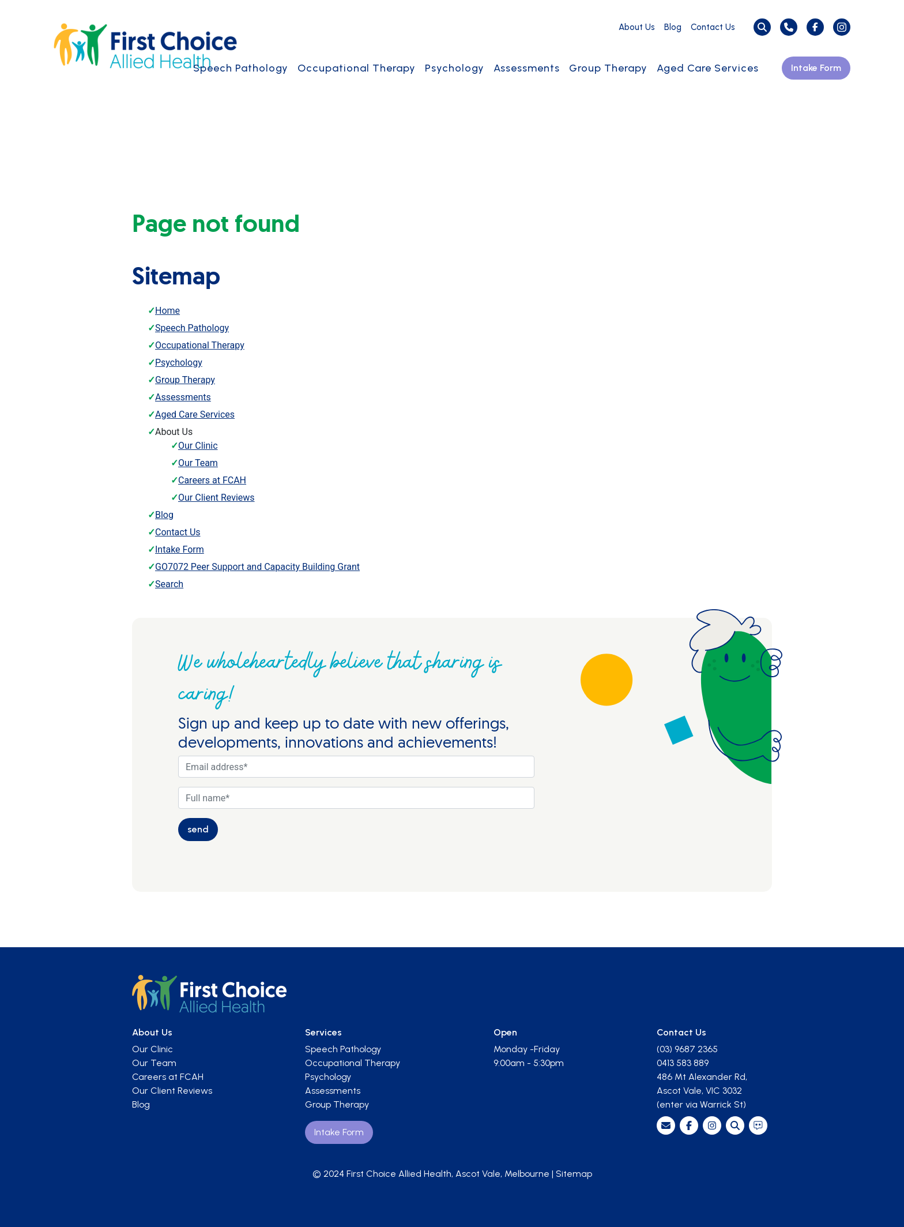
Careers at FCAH (212, 480)
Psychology (454, 68)
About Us (637, 27)
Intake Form (816, 67)
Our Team (198, 462)
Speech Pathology (240, 68)
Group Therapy (608, 68)
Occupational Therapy (356, 68)
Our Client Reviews (216, 497)
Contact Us (713, 27)
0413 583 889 (683, 1062)
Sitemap (574, 1173)
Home (167, 310)
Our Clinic (198, 445)
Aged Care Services (708, 68)
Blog (672, 27)
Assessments (527, 68)
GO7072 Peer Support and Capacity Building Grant (257, 566)
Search (169, 584)
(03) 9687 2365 (687, 1049)
